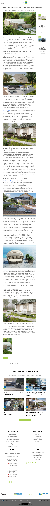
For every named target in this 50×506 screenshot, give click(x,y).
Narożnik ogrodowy (8, 181)
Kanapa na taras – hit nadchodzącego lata (32, 7)
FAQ (12, 444)
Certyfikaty (37, 441)
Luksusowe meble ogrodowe (10, 270)
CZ (10, 482)
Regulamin (12, 443)
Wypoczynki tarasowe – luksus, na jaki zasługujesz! (13, 413)
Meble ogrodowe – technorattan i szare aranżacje (13, 393)
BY (7, 482)
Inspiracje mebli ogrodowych (14, 7)
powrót (5, 357)
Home (4, 7)
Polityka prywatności (30, 502)
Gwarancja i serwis (37, 439)
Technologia (37, 434)
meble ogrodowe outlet (37, 443)
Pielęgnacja (37, 438)
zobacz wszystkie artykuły (25, 420)
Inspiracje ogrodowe (12, 446)
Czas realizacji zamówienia (12, 439)
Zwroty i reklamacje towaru (12, 441)
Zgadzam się (25, 504)
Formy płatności (12, 434)
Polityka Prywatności (12, 436)
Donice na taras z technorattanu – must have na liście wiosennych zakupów (35, 394)
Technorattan (37, 436)
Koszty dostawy (12, 438)
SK (5, 482)
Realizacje (38, 375)
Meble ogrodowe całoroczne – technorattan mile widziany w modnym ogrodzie (34, 414)
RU (2, 482)
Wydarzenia (30, 375)
